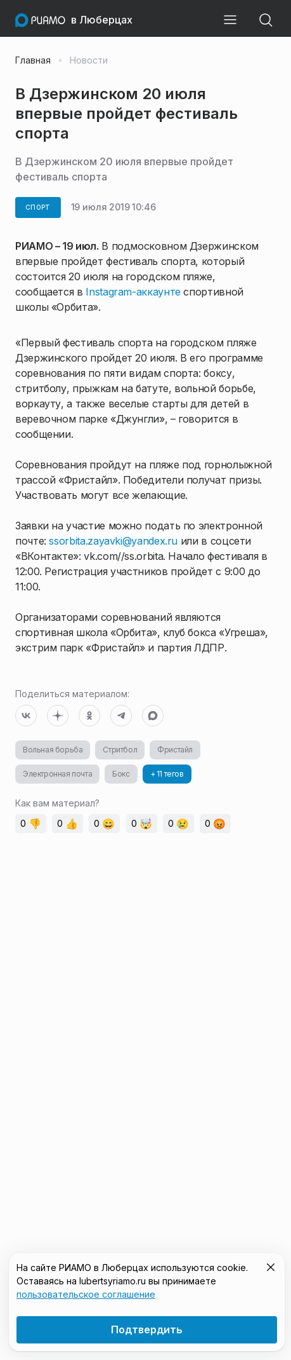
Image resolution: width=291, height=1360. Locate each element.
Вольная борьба (52, 749)
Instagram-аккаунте (133, 291)
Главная (33, 60)
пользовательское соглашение (85, 1294)
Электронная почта (57, 774)
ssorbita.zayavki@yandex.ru (113, 540)
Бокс (120, 774)
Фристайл (175, 749)
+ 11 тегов (167, 774)
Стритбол (120, 749)
